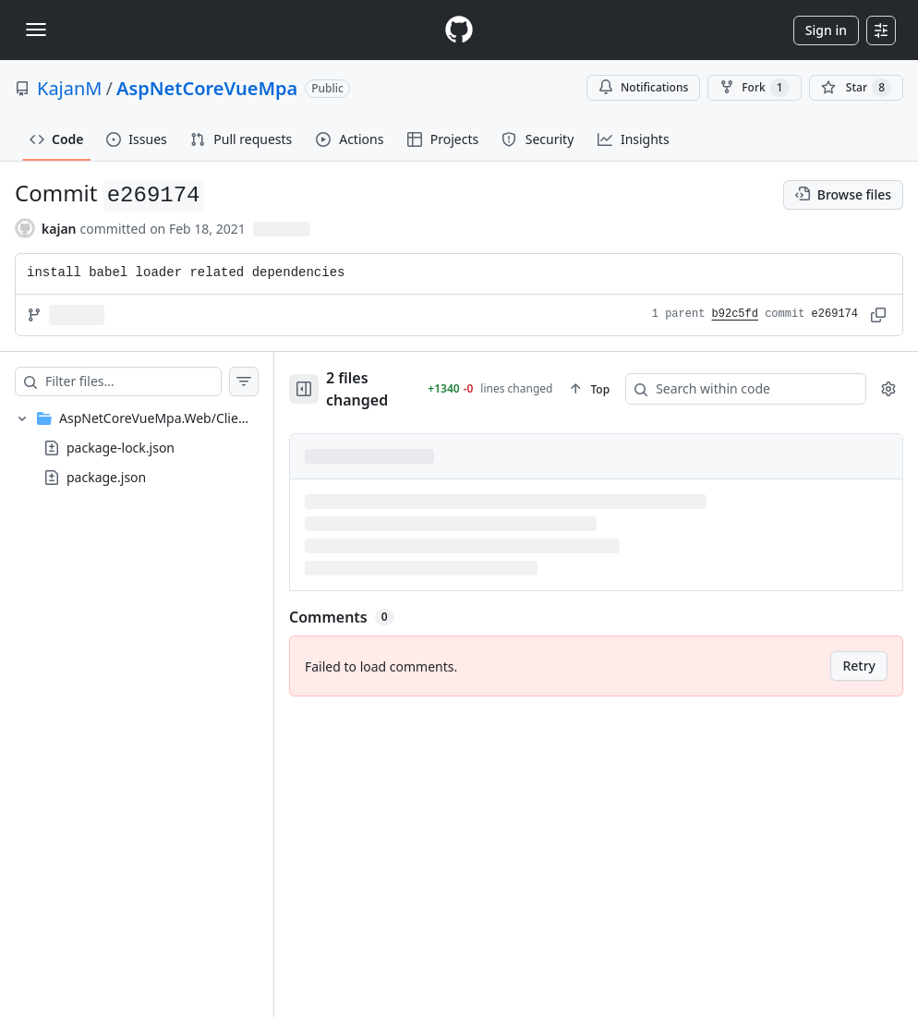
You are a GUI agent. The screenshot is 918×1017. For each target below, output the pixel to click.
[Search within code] (726, 382)
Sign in (826, 30)
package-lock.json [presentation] (120, 447)
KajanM (69, 88)
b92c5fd (735, 314)
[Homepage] (459, 30)
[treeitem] (137, 448)
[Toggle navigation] (36, 29)
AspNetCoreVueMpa (206, 88)
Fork (754, 88)
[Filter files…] (133, 381)
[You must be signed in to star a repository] (856, 88)
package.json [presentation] (106, 477)
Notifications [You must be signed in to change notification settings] (643, 87)
